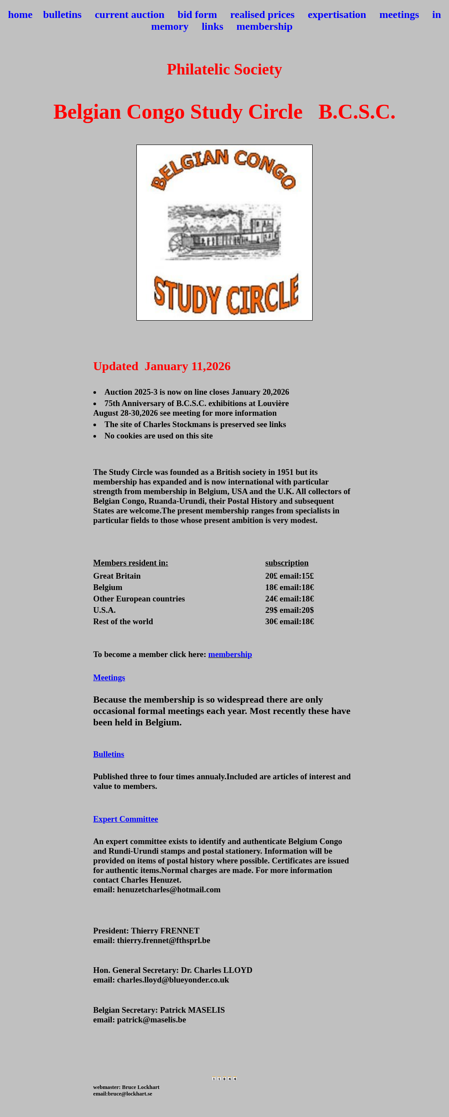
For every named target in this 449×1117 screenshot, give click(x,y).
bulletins (62, 14)
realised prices (262, 14)
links (212, 26)
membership (264, 26)
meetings (399, 14)
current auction (129, 14)
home (20, 14)
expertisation (337, 14)
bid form (197, 14)
